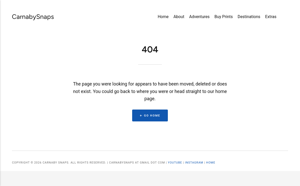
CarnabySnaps (27, 16)
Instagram (194, 162)
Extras (270, 16)
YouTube (175, 162)
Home (163, 16)
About (179, 16)
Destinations (249, 16)
